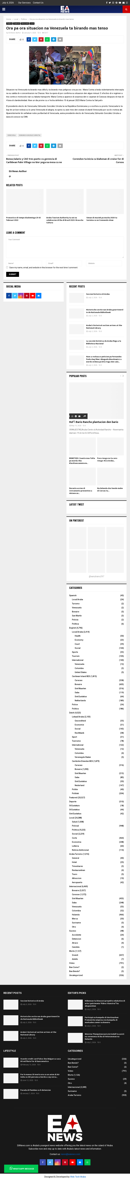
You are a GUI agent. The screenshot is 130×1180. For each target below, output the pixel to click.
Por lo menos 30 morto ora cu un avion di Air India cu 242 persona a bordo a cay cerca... (40, 1076)
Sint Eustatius (81, 696)
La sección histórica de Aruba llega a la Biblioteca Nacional (103, 342)
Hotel (74, 862)
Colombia (79, 668)
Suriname (76, 923)
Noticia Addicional (80, 850)
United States (81, 672)
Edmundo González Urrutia (29, 135)
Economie (79, 725)
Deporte (72, 801)
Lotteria (75, 846)
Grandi (75, 955)
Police (75, 704)
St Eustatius (74, 809)
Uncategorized (76, 975)
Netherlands (80, 700)
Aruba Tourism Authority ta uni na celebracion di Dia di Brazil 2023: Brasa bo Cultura (64, 220)
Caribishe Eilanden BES (82, 761)
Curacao (78, 680)
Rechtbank (79, 733)
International (77, 660)
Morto (72, 951)
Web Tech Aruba (78, 1176)
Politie (75, 789)
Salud (74, 822)
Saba (77, 692)
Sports (75, 652)
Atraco (75, 943)
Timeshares (77, 866)
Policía (75, 620)
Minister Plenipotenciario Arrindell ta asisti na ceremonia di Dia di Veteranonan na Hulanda (104, 1036)
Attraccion (76, 878)
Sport (74, 737)
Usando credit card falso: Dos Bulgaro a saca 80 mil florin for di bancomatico (40, 1060)
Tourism (76, 656)
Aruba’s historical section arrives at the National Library (104, 326)
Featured (17, 23)
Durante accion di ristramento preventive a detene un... (80, 491)
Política (75, 624)
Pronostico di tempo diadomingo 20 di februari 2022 (23, 219)
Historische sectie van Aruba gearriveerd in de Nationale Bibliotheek (104, 311)
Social (78, 648)
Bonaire (75, 612)
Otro (74, 927)
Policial (75, 826)
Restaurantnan (78, 870)
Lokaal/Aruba (78, 717)
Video (72, 963)
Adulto (75, 959)
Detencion (76, 939)
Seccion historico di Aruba (98, 294)
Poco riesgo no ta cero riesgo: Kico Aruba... (107, 459)
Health (78, 636)
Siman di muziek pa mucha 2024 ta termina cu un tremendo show (101, 219)
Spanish (73, 595)
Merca (75, 919)
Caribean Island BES (81, 676)
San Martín (77, 616)
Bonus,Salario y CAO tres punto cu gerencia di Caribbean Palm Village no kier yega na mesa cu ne (34, 160)
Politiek (75, 793)
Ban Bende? (74, 971)
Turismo (76, 604)
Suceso (72, 931)
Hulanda (76, 915)
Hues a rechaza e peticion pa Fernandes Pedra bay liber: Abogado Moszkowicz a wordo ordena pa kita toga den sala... (104, 359)
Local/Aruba (77, 599)
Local (32, 23)
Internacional (75, 886)
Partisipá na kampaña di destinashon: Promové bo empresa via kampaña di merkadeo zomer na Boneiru (102, 1020)
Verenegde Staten (83, 757)
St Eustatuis (74, 805)
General (75, 858)
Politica (9, 23)
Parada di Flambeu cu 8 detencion (35, 1090)
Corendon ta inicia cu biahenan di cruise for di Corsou (98, 160)
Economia (76, 842)
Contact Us (38, 2)
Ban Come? (74, 967)
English (72, 628)
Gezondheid (80, 721)
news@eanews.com (70, 1154)
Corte (74, 838)
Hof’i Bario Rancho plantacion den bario (93, 422)
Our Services (24, 2)
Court (77, 644)
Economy (79, 640)
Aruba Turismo (76, 854)
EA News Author (14, 33)
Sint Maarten (80, 688)
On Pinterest (76, 520)
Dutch (71, 713)
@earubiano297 (96, 576)
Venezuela (24, 23)
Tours (74, 874)
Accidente (76, 935)
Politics (75, 709)
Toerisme (76, 741)
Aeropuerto (77, 882)
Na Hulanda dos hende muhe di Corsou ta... (110, 489)
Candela (75, 947)
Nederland (79, 785)
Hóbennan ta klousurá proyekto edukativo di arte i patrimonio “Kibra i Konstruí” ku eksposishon (105, 1003)
